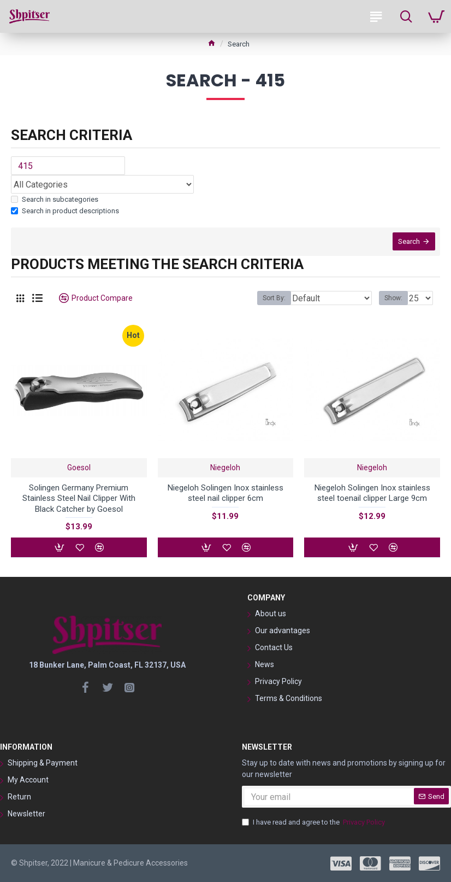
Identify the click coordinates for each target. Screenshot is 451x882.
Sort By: (274, 299)
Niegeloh (225, 468)
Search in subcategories (54, 199)
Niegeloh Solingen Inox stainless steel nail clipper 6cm (225, 493)
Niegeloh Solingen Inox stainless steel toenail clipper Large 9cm (372, 493)
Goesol (79, 468)
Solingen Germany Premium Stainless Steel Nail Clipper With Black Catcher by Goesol (78, 499)
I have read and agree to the (314, 822)
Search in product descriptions (65, 211)
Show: (393, 299)
